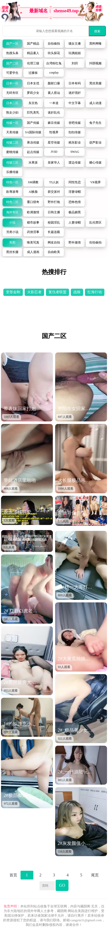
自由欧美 (54, 252)
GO (62, 885)
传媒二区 (12, 142)
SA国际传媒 (33, 132)
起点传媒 (33, 152)
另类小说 (12, 232)
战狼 (77, 292)
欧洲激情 (33, 212)
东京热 (33, 103)
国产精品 (33, 43)
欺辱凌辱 (12, 192)
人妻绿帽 (74, 222)
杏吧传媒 (74, 123)
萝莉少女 (33, 93)
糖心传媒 (95, 162)
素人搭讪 (54, 93)
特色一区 (12, 182)
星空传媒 (54, 142)
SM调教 (33, 182)
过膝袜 (33, 73)
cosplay (54, 72)
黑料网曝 (95, 43)
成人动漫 (95, 103)
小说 (12, 222)
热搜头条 (12, 53)
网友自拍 (54, 242)
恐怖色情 (74, 202)
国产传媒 (33, 123)
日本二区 (12, 103)
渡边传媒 (74, 162)
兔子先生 (95, 123)
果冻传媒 (33, 142)
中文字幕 (74, 103)
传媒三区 (12, 162)
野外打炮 (54, 202)
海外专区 (12, 212)
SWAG (74, 152)
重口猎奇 (33, 202)
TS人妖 (54, 182)
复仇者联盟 (57, 292)
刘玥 (75, 63)
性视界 (53, 132)
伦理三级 (33, 63)
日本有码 (74, 83)
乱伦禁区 (95, 222)
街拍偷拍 (95, 242)
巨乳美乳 (33, 112)
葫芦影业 (95, 142)
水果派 (33, 162)
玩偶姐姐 (74, 53)
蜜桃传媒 (12, 152)
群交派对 (54, 192)
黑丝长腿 (12, 252)
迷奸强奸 (74, 93)
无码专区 (12, 93)
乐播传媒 (12, 172)
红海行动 (94, 292)
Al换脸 (33, 192)
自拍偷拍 (54, 43)
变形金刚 (13, 292)
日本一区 (12, 83)
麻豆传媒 (54, 123)
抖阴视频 (95, 63)
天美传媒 (12, 132)
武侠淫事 (33, 232)
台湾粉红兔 (54, 63)
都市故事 (33, 222)
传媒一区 (12, 123)
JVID (54, 152)
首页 (13, 875)
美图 (12, 242)
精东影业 (74, 142)
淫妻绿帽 (74, 192)
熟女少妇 (12, 112)
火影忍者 (34, 292)
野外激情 (74, 242)
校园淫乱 (54, 222)
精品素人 (33, 53)
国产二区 (12, 63)
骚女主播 (74, 43)
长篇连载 (54, 232)
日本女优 (33, 83)
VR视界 (95, 182)
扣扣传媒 (74, 132)
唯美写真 (33, 242)
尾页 (95, 875)
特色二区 (12, 202)
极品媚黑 (74, 212)
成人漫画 (33, 252)
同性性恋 (74, 182)
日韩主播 (54, 212)
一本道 (53, 103)
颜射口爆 (54, 83)
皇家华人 (54, 162)
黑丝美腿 (95, 83)
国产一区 (12, 43)
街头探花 (54, 53)
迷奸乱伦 (54, 112)
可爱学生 (12, 73)
